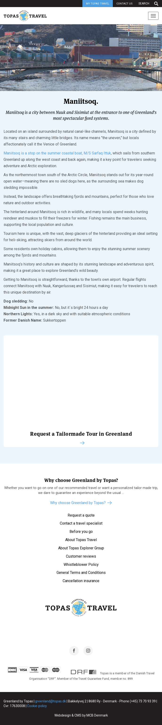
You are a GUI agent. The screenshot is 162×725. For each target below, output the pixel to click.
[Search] (147, 3)
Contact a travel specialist (81, 523)
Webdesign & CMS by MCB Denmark (81, 715)
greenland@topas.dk (50, 701)
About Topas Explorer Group (81, 548)
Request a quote (81, 515)
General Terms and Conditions (81, 572)
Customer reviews (81, 556)
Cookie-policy (37, 706)
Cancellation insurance (81, 581)
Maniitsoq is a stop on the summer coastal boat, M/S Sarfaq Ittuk (57, 153)
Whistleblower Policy (81, 564)
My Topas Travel (97, 3)
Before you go (81, 531)
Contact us (124, 3)
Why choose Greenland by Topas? (78, 503)
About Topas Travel (81, 540)
